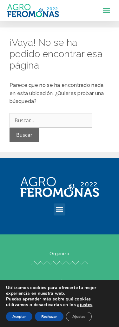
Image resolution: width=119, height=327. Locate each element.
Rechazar (49, 316)
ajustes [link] (84, 305)
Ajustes (78, 316)
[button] (107, 11)
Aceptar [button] (19, 316)
